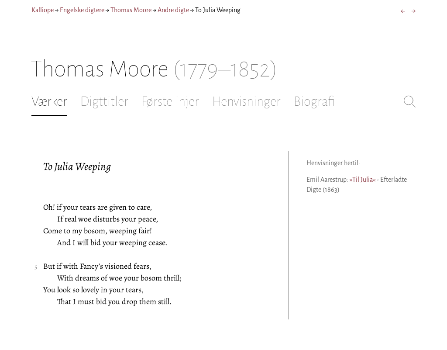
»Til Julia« (362, 179)
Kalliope (42, 10)
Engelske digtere (82, 10)
